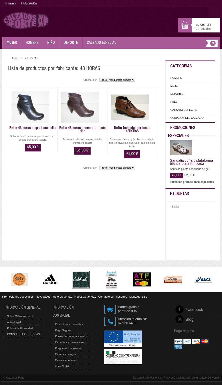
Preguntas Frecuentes (68, 348)
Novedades (43, 296)
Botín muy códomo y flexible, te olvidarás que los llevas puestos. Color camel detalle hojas (132, 143)
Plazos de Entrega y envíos (71, 336)
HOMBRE (33, 45)
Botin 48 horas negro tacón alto (32, 128)
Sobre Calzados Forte (20, 316)
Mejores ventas (62, 296)
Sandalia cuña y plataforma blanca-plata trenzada (191, 162)
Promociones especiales (18, 296)
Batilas (176, 206)
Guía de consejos (65, 354)
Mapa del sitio (138, 296)
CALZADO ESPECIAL (102, 45)
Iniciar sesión (29, 3)
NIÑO (52, 45)
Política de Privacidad (20, 328)
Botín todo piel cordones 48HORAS (132, 130)
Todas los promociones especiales (192, 181)
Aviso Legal (14, 322)
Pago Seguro (63, 330)
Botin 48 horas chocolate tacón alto (82, 130)
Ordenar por (90, 80)
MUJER (13, 45)
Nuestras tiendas (85, 296)
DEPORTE (72, 45)
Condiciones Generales (69, 324)
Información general (22, 308)
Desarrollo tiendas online (147, 377)
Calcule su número (66, 360)
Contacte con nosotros (112, 296)
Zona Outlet (62, 366)
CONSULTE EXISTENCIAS (23, 334)
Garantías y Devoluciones (70, 342)
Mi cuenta (10, 3)
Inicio (15, 58)
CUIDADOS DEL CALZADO (187, 117)
